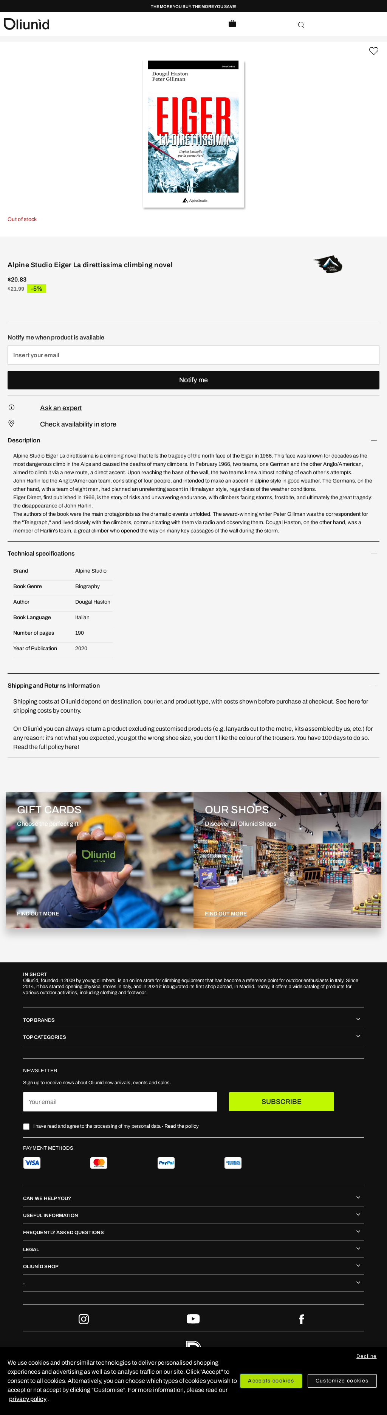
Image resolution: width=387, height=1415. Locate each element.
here (354, 701)
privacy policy (27, 1399)
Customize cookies (342, 1381)
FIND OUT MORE (38, 914)
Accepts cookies (271, 1381)
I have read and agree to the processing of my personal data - (116, 1126)
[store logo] (99, 24)
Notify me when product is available (56, 337)
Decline (366, 1356)
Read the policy (181, 1126)
